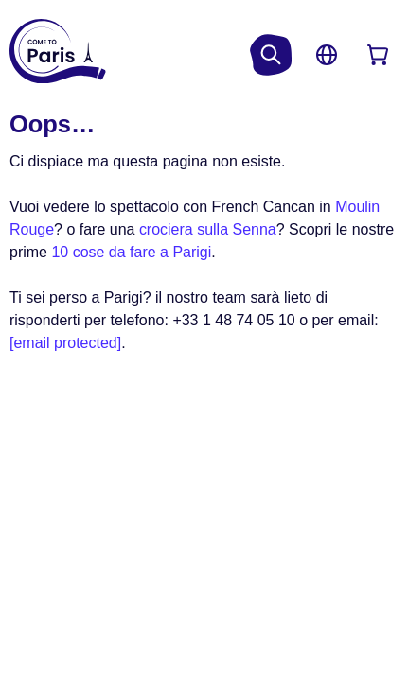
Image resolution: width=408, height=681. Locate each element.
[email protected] (65, 343)
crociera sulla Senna (207, 229)
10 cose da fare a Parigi (131, 252)
